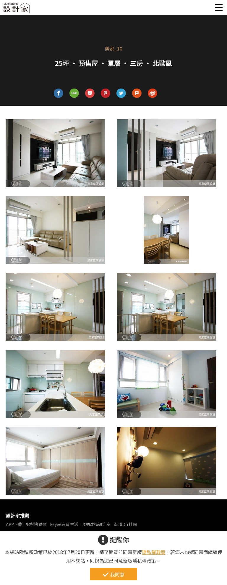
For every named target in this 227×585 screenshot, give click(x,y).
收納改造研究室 (96, 524)
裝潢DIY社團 (125, 524)
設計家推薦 (18, 515)
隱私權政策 (154, 551)
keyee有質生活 (64, 524)
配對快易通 (36, 524)
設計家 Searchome (16, 9)
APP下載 (14, 524)
